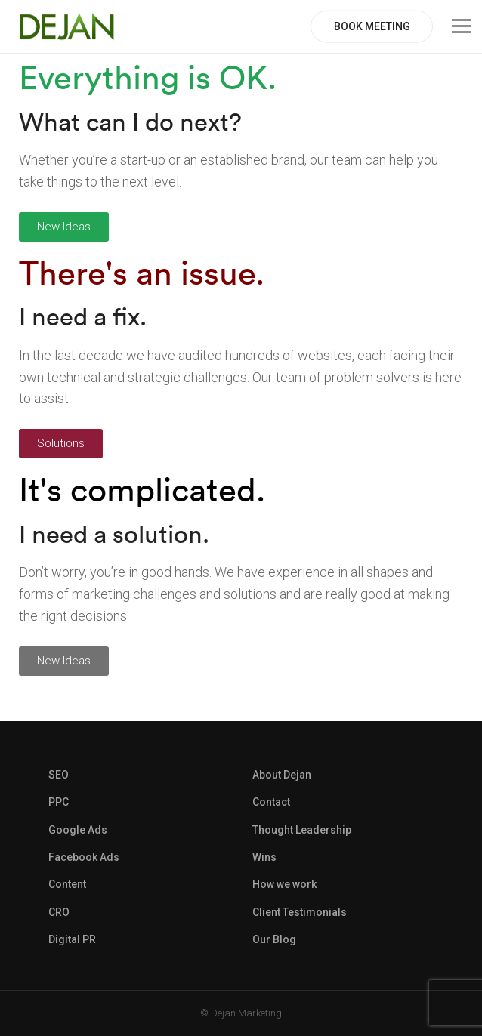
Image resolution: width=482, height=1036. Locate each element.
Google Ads (77, 830)
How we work (284, 884)
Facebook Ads (83, 857)
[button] (64, 227)
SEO (58, 775)
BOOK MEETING (372, 26)
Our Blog (274, 939)
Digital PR (72, 939)
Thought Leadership (301, 830)
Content (67, 884)
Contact (271, 802)
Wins (264, 857)
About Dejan (281, 775)
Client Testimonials (299, 912)
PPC (58, 802)
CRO (59, 912)
